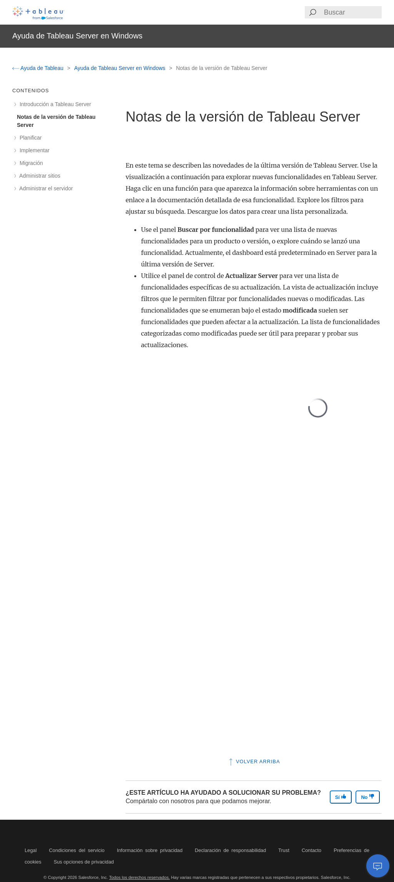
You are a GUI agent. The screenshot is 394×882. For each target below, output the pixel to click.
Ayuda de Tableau (38, 68)
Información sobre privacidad (150, 850)
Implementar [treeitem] (33, 150)
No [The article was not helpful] (367, 797)
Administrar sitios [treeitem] (38, 176)
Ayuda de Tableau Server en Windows (120, 68)
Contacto (311, 850)
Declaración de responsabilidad (230, 850)
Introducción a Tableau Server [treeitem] (54, 104)
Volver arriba (253, 761)
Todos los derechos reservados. (139, 877)
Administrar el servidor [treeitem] (45, 188)
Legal (31, 850)
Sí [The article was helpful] (341, 797)
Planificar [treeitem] (29, 138)
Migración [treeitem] (30, 163)
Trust (283, 850)
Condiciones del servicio (76, 850)
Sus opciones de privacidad (83, 862)
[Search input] (352, 12)
